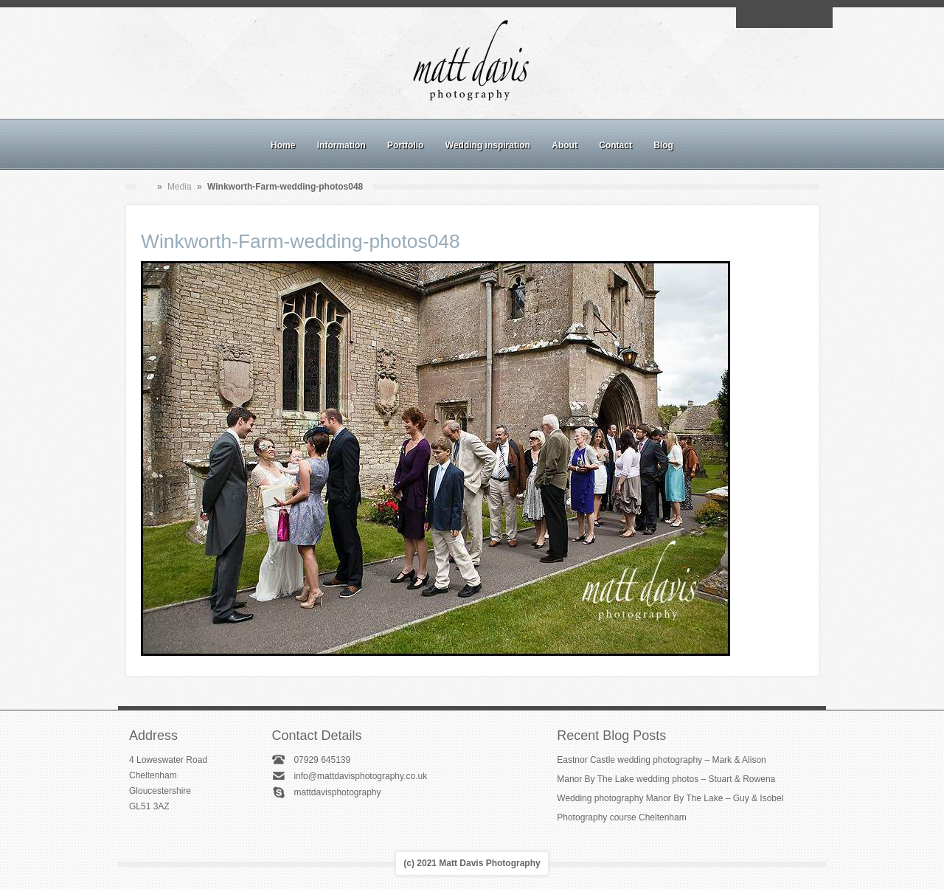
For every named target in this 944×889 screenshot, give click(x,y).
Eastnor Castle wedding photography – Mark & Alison (661, 760)
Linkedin (801, 17)
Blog (663, 145)
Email (750, 17)
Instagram (784, 17)
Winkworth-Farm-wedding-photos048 (300, 241)
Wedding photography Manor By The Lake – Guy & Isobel (670, 798)
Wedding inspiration (487, 145)
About (564, 145)
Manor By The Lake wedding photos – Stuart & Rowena (666, 779)
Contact (615, 145)
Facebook (767, 17)
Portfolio (405, 145)
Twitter (818, 17)
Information (341, 145)
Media (179, 186)
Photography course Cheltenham (621, 817)
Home (283, 145)
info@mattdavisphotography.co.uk (360, 776)
